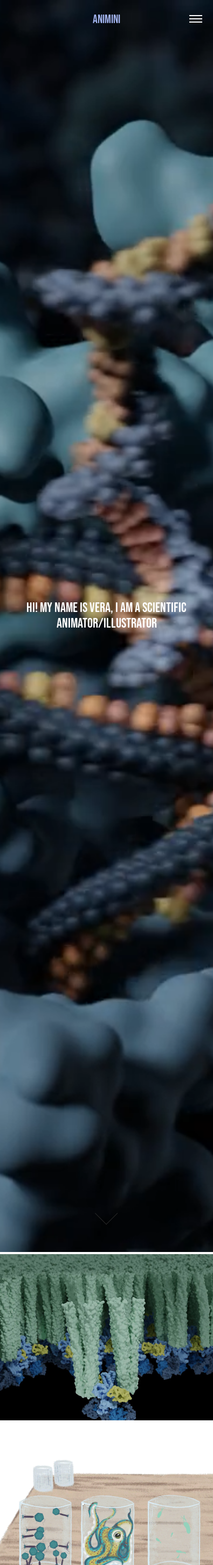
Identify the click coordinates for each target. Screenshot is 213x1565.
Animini (106, 18)
